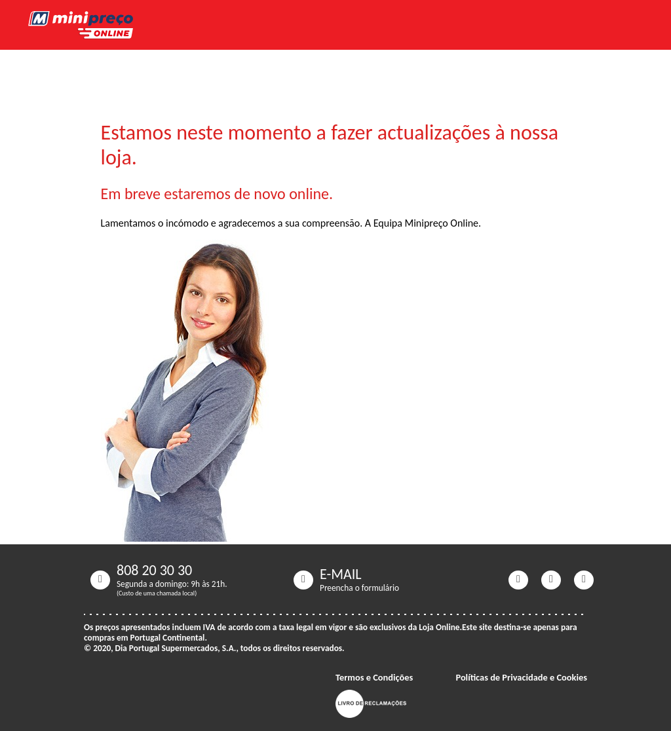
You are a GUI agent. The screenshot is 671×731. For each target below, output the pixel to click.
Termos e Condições (374, 677)
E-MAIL (341, 574)
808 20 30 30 (154, 570)
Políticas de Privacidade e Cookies (521, 677)
